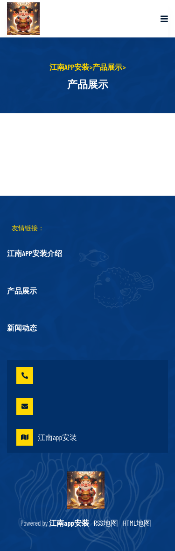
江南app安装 (69, 66)
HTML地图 (137, 522)
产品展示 (107, 66)
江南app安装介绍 (34, 253)
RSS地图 (106, 522)
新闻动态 (22, 327)
